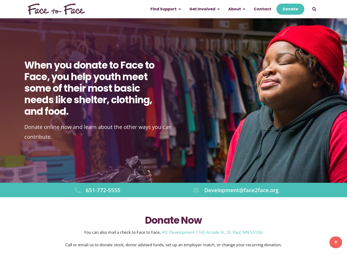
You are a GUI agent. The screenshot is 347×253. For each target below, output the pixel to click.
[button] (314, 9)
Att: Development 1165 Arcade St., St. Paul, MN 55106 (212, 232)
